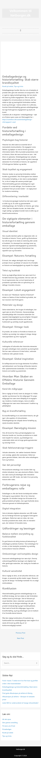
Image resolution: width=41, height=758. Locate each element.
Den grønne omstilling (10, 722)
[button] (20, 30)
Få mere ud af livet (8, 726)
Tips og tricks (18, 86)
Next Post (20, 638)
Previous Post (20, 633)
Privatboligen (6, 729)
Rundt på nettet (7, 86)
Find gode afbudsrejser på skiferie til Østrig (17, 693)
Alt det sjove (6, 719)
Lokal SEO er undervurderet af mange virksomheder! (20, 703)
